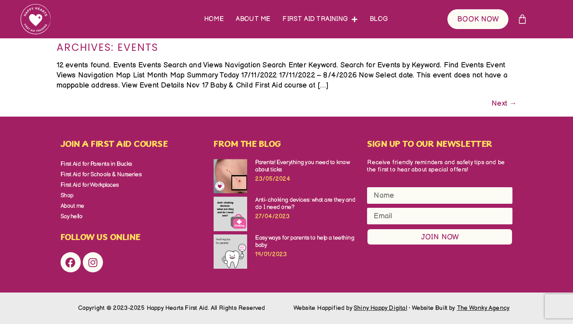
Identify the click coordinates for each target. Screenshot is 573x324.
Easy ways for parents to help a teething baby (304, 241)
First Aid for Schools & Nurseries (101, 174)
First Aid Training (319, 19)
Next (503, 103)
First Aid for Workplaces (90, 185)
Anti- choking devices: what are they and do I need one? (305, 203)
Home (214, 19)
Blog (378, 19)
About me (253, 19)
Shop (67, 195)
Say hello (72, 216)
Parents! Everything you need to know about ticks (302, 166)
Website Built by (461, 308)
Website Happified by (350, 308)
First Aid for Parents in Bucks (96, 164)
